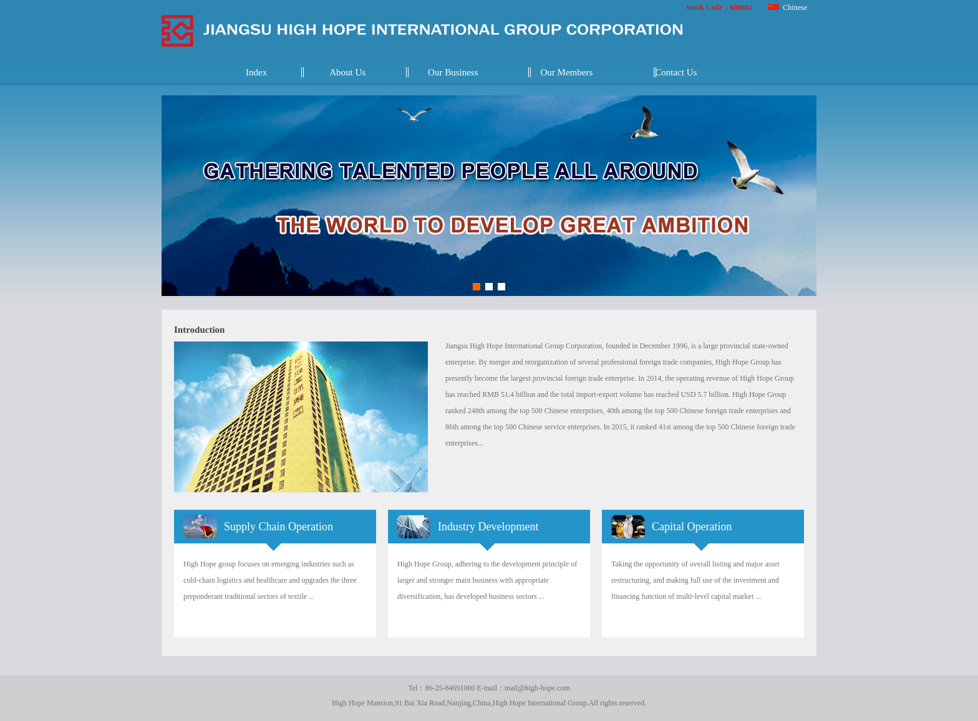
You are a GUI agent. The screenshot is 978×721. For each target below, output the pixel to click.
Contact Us (676, 72)
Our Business (453, 72)
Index (256, 72)
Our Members (567, 72)
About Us (347, 72)
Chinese (787, 7)
